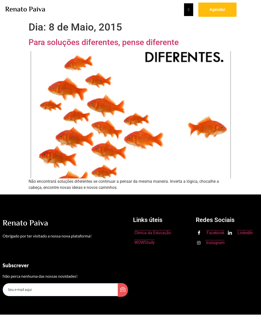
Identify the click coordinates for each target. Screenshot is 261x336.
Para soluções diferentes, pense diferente (104, 42)
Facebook (210, 233)
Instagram (211, 242)
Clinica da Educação (152, 232)
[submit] (123, 290)
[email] (60, 289)
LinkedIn (240, 233)
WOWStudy (144, 242)
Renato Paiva (25, 9)
